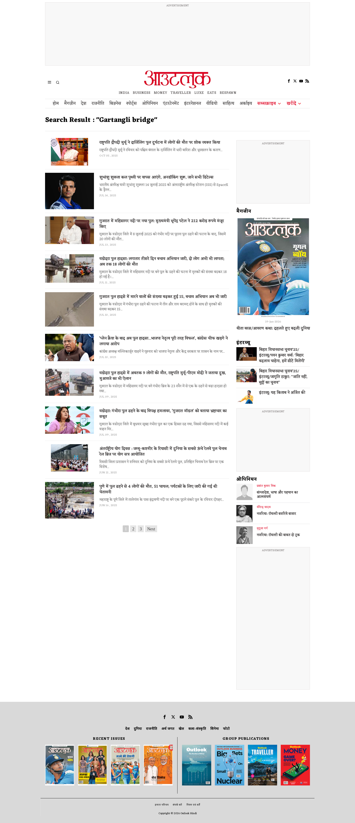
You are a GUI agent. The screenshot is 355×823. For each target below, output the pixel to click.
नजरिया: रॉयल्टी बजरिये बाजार (276, 514)
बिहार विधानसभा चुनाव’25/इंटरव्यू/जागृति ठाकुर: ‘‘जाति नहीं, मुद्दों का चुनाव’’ (283, 377)
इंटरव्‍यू (243, 343)
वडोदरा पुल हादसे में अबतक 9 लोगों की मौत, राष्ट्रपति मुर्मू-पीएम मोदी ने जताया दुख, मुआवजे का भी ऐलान (162, 376)
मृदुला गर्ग (262, 528)
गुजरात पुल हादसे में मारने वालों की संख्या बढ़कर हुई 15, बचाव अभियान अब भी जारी (163, 297)
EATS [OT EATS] (211, 93)
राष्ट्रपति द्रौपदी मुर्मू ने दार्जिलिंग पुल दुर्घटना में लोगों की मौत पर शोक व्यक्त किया (159, 142)
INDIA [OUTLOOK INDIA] (124, 93)
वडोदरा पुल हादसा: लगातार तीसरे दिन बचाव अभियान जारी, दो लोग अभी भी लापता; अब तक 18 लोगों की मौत (161, 261)
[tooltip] (289, 81)
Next (151, 529)
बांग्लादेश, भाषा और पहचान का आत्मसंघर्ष (277, 495)
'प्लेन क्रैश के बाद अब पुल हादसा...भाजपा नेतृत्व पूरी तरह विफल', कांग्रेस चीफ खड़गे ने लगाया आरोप (163, 341)
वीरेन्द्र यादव (264, 507)
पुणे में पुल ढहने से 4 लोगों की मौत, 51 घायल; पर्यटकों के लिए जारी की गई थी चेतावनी (158, 489)
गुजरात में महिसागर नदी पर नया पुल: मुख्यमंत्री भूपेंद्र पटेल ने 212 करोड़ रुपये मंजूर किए (161, 224)
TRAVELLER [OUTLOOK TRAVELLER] (180, 93)
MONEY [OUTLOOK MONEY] (160, 93)
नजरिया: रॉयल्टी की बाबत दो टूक (278, 535)
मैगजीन (243, 211)
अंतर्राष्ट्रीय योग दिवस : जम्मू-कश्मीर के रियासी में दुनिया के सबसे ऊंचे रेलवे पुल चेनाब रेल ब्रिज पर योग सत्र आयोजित (163, 451)
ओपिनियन (246, 479)
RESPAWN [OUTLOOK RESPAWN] (228, 93)
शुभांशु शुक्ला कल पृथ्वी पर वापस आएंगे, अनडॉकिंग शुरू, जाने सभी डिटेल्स (156, 177)
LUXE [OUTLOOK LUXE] (199, 93)
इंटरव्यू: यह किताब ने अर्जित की (282, 393)
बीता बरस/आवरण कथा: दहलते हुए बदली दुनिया (273, 328)
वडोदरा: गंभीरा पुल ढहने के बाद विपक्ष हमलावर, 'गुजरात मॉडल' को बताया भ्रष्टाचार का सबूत (163, 414)
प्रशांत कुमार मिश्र (266, 486)
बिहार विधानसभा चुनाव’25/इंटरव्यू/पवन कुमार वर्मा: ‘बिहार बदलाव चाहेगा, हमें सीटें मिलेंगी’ (282, 355)
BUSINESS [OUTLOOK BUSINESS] (141, 93)
